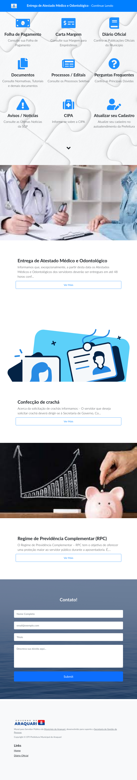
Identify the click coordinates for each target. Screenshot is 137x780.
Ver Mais (68, 284)
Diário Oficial (21, 755)
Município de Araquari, (55, 729)
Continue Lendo (102, 5)
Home (17, 750)
